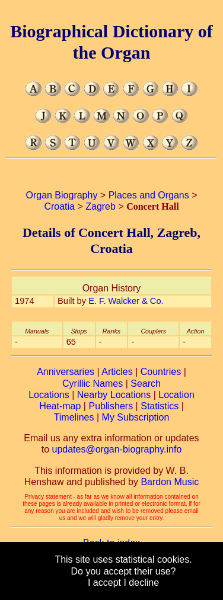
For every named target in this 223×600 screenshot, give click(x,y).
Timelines (74, 417)
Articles (116, 372)
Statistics (160, 406)
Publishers (110, 406)
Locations (48, 395)
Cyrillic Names (92, 383)
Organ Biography (61, 195)
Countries (161, 372)
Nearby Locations (114, 395)
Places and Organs (149, 195)
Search (145, 383)
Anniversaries (65, 372)
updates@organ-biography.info (117, 449)
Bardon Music (170, 482)
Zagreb (100, 206)
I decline (141, 582)
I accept (104, 582)
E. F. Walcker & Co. (126, 301)
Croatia (59, 206)
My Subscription (136, 417)
